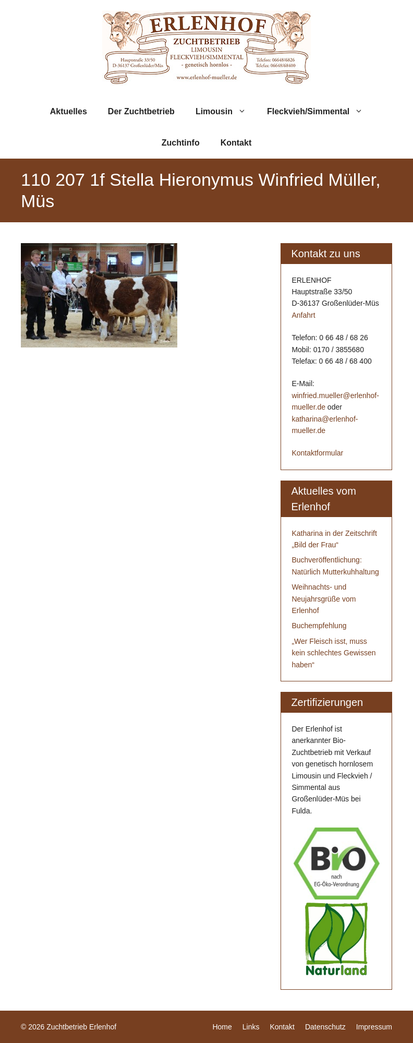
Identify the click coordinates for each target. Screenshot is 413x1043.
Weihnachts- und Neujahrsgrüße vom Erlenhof (323, 599)
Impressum (374, 1027)
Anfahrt (303, 315)
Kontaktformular (317, 453)
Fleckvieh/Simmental (320, 111)
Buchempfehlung (318, 625)
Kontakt (236, 142)
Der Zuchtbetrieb (141, 111)
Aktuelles (68, 111)
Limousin (226, 111)
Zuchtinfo (181, 142)
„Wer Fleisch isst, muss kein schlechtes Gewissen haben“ (333, 653)
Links (251, 1027)
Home (222, 1027)
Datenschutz (325, 1027)
